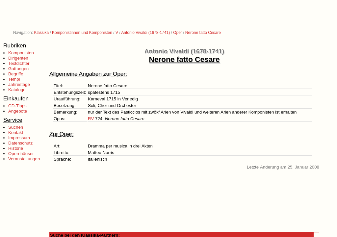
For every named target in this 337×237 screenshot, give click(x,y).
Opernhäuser (21, 153)
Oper (177, 32)
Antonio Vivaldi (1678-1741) (145, 32)
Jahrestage (19, 84)
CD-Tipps (17, 105)
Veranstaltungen (24, 158)
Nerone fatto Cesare (203, 32)
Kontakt (15, 132)
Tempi (14, 79)
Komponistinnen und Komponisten (82, 32)
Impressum (19, 137)
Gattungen (18, 68)
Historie (15, 148)
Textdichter (18, 63)
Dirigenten (18, 58)
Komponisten (21, 52)
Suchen (15, 127)
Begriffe (15, 73)
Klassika (41, 32)
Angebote (17, 111)
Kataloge (17, 89)
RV (91, 118)
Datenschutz (20, 143)
